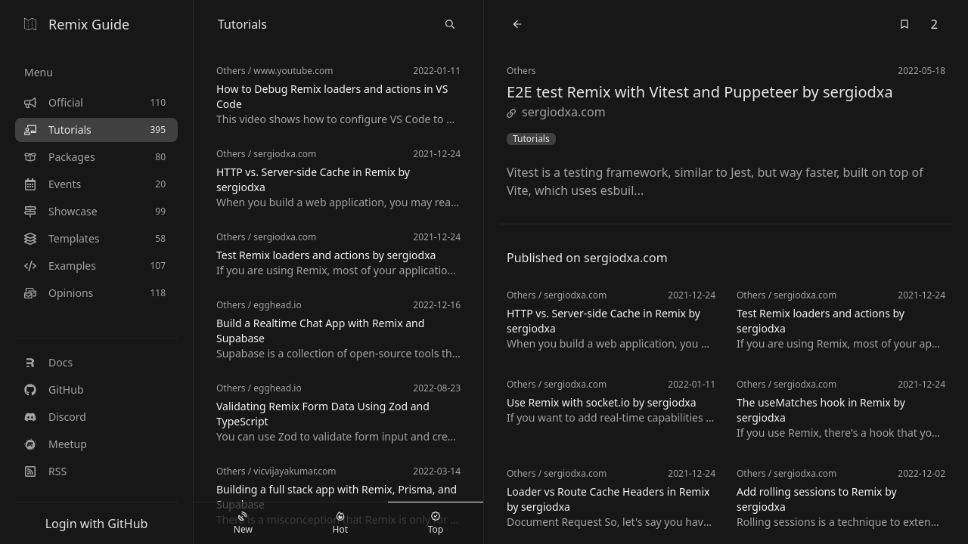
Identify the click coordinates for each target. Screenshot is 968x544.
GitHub (54, 389)
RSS (45, 471)
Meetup (55, 444)
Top (435, 524)
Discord (55, 417)
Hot (340, 524)
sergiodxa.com (556, 112)
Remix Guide (76, 24)
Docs (48, 362)
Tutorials (531, 139)
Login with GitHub (96, 523)
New (243, 524)
